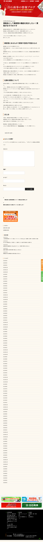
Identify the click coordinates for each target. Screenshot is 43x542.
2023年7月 (5, 333)
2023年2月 (5, 345)
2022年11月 (5, 352)
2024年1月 (5, 320)
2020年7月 (5, 416)
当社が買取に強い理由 (11, 515)
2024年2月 (5, 317)
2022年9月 (5, 356)
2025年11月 (5, 269)
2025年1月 (5, 292)
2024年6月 (5, 308)
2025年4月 (5, 285)
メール (5, 177)
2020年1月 (5, 430)
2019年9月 (5, 439)
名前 (4, 169)
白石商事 (14, 21)
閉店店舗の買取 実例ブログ (12, 516)
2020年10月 (5, 409)
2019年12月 (5, 432)
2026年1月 (5, 265)
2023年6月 (5, 336)
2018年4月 (5, 478)
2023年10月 (5, 327)
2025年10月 (5, 272)
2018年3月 (5, 480)
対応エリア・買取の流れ (11, 513)
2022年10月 (5, 354)
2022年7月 (5, 361)
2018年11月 (5, 462)
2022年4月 (5, 368)
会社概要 (37, 1)
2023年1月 (5, 347)
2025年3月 (5, 288)
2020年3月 (5, 425)
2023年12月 (5, 322)
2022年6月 (5, 363)
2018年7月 (5, 471)
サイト (4, 185)
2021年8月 (5, 386)
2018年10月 (5, 464)
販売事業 (32, 1)
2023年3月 (5, 343)
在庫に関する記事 (8, 133)
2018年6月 (5, 473)
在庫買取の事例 (6, 230)
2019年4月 (5, 450)
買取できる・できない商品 (12, 519)
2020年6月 (5, 418)
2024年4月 (5, 313)
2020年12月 (5, 404)
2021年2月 (5, 400)
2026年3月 (5, 260)
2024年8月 (5, 304)
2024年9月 (5, 301)
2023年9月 (5, 329)
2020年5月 (5, 420)
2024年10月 (5, 299)
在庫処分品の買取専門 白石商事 (8, 1)
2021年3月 (5, 397)
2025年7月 (5, 279)
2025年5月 (5, 283)
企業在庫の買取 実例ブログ (12, 518)
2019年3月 (5, 452)
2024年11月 (5, 297)
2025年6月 (5, 281)
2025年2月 (5, 290)
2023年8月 (5, 331)
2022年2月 (5, 372)
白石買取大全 (30, 516)
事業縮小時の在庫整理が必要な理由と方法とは (11, 253)
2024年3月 (5, 315)
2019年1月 (5, 457)
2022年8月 (5, 359)
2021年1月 (5, 402)
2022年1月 (5, 375)
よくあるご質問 (10, 524)
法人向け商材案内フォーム (23, 517)
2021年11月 (5, 379)
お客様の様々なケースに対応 (12, 522)
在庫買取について (24, 1)
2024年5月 (5, 311)
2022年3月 (5, 370)
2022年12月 (5, 349)
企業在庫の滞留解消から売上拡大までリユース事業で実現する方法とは (16, 246)
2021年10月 (5, 381)
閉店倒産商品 (21, 126)
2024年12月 (5, 295)
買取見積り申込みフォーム (12, 525)
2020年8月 (5, 414)
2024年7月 (5, 306)
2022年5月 (5, 365)
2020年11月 (5, 407)
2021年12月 (5, 377)
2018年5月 (5, 475)
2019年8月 (5, 441)
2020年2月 (5, 427)
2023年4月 (5, 340)
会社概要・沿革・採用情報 (32, 514)
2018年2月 (5, 482)
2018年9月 (5, 466)
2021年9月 (5, 384)
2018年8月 (5, 468)
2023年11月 (5, 324)
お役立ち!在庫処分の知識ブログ (12, 528)
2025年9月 (5, 274)
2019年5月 (5, 448)
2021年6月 (5, 391)
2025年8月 (5, 276)
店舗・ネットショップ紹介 (23, 514)
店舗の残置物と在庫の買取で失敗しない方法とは (12, 249)
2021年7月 (5, 388)
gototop (39, 538)
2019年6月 (5, 446)
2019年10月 (5, 436)
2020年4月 (5, 423)
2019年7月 (5, 443)
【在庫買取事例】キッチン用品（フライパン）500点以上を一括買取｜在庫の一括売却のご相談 (20, 238)
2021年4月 (5, 395)
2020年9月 (5, 411)
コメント (5, 149)
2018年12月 (5, 459)
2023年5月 (5, 338)
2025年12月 (5, 267)
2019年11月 (5, 434)
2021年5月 (5, 393)
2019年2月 (5, 455)
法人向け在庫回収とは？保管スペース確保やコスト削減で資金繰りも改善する (17, 242)
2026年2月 (5, 262)
